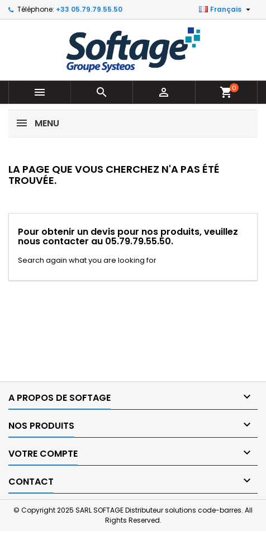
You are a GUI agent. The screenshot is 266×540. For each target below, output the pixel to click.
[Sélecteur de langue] (226, 9)
